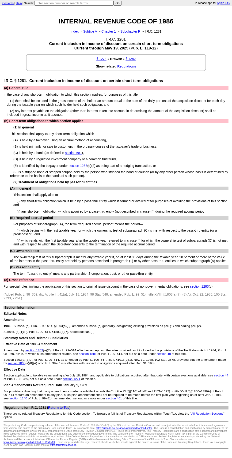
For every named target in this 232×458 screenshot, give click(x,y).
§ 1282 (131, 59)
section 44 (221, 375)
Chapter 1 (108, 31)
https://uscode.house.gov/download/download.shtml (124, 428)
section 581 (73, 153)
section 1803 (34, 350)
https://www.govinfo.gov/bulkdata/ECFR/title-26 (29, 442)
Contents (8, 3)
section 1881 (87, 354)
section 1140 (18, 398)
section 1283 (199, 286)
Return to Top (58, 407)
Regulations (126, 66)
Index (75, 31)
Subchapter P (130, 31)
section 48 (163, 354)
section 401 (114, 398)
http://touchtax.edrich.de (63, 444)
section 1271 (71, 379)
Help (19, 3)
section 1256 (78, 166)
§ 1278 (101, 59)
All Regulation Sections (207, 413)
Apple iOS (223, 3)
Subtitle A (90, 31)
